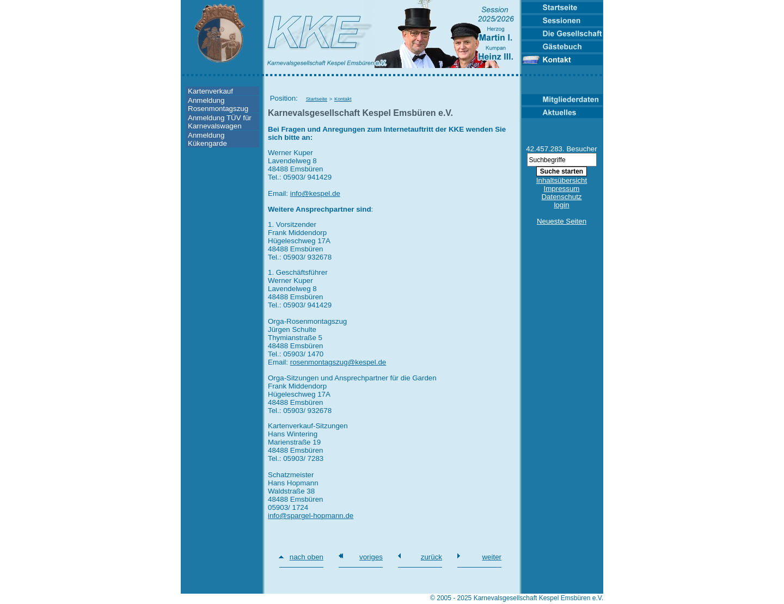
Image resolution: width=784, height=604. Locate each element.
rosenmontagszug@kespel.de (338, 362)
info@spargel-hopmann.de (310, 515)
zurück (431, 557)
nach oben (306, 557)
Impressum (562, 188)
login (561, 205)
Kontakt (343, 99)
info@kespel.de (315, 193)
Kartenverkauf (210, 91)
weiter (491, 557)
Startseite (316, 99)
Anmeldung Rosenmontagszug (218, 104)
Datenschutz (561, 197)
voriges (371, 557)
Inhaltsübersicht (561, 180)
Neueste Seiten (561, 221)
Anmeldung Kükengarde (207, 139)
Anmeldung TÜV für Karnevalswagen (220, 122)
